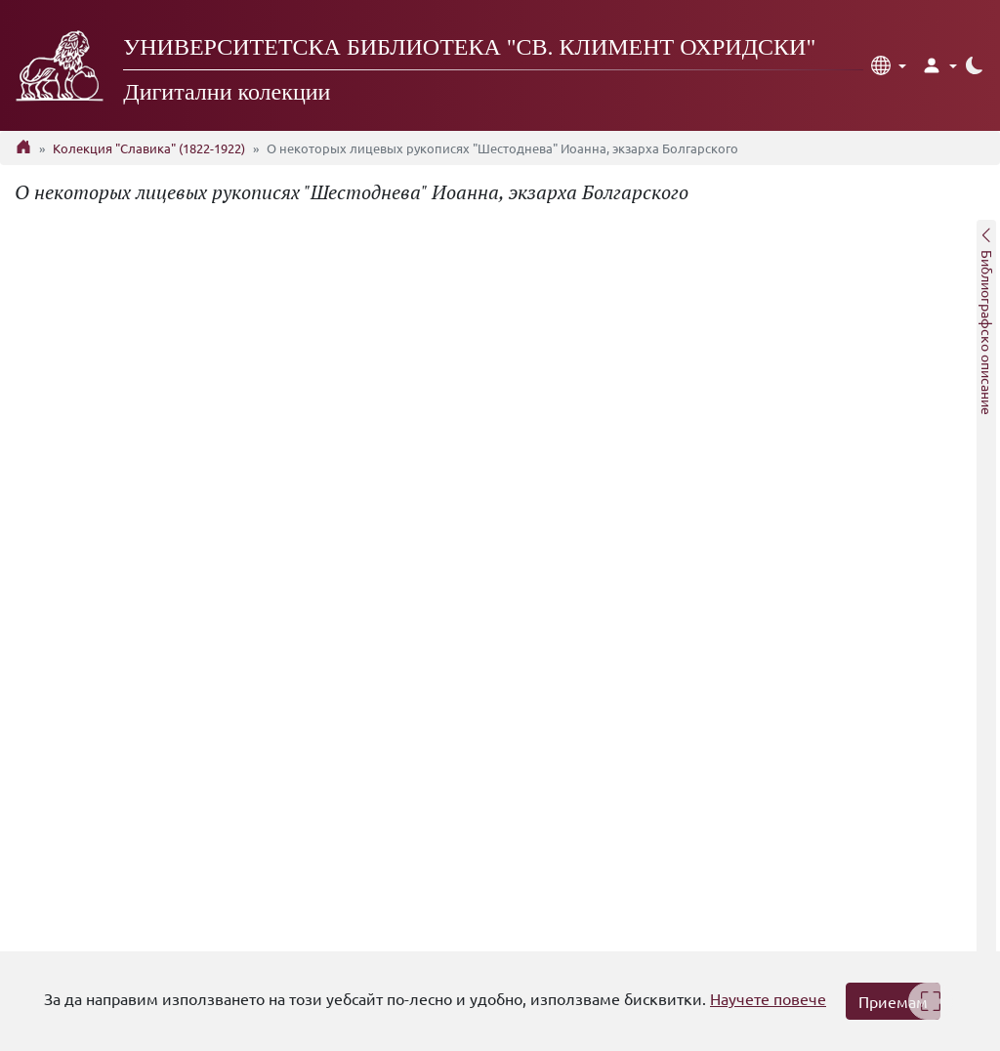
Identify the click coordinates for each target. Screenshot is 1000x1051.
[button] (888, 65)
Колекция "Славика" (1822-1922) (149, 148)
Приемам (893, 1001)
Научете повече (768, 998)
